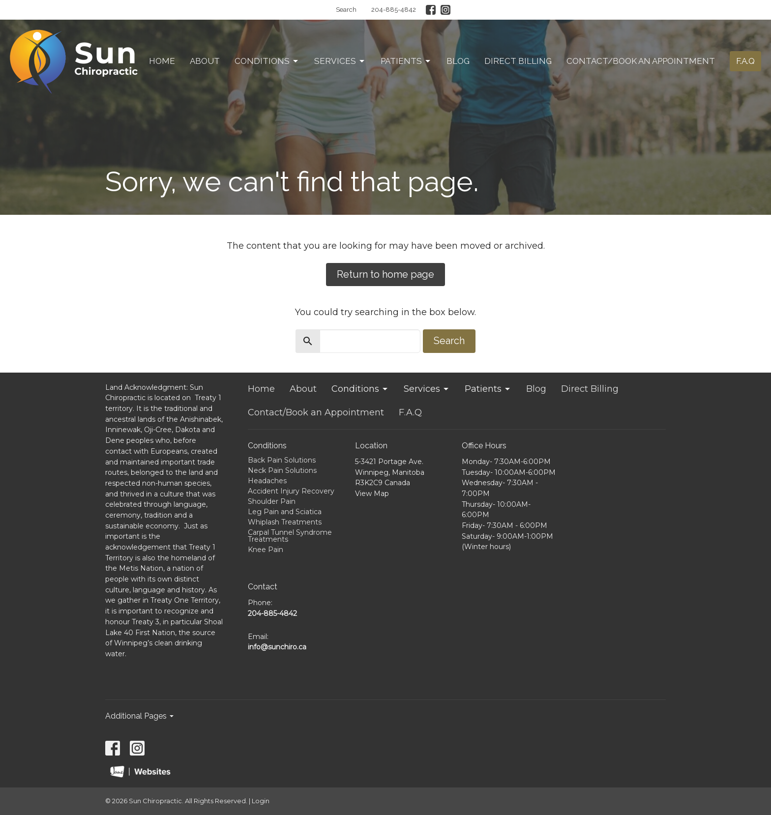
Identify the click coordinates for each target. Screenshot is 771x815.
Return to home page (385, 274)
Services (340, 61)
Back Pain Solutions (282, 460)
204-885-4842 (393, 9)
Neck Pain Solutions (282, 470)
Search (346, 9)
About (205, 61)
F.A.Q (745, 61)
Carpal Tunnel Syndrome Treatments (290, 536)
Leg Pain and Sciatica (285, 511)
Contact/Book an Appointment (640, 61)
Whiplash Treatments (285, 522)
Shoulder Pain (272, 501)
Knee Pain (265, 549)
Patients (406, 61)
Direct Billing (518, 61)
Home (162, 61)
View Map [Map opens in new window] (372, 493)
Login (260, 801)
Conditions (267, 61)
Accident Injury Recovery (291, 491)
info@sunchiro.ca (277, 646)
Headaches (267, 480)
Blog (458, 61)
